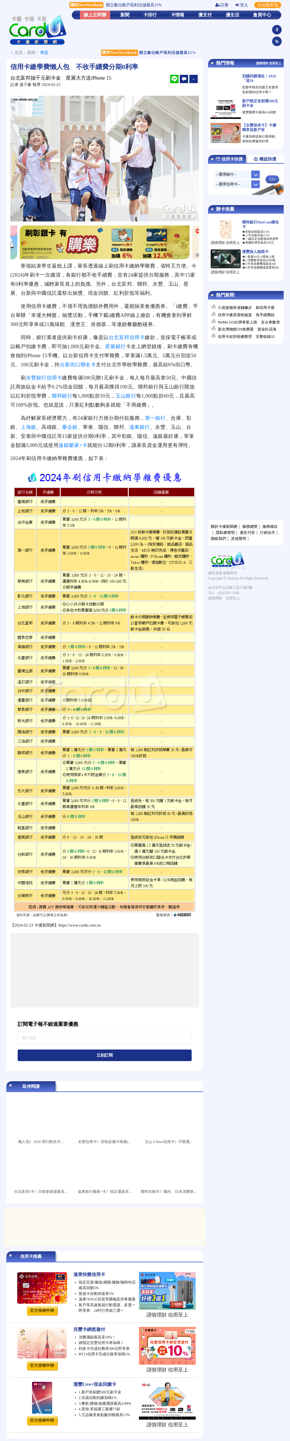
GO (272, 179)
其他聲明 (238, 539)
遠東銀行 (139, 427)
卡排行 (150, 14)
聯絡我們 (218, 539)
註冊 (221, 5)
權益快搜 (264, 159)
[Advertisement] (105, 970)
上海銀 (28, 427)
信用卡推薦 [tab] (31, 1256)
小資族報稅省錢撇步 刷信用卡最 (246, 308)
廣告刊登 (247, 533)
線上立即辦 (95, 14)
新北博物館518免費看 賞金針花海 (247, 329)
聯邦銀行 (62, 396)
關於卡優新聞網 (224, 527)
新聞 (124, 14)
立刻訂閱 (105, 1055)
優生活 (232, 14)
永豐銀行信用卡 (44, 377)
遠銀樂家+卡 (73, 445)
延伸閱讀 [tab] (31, 1086)
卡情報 (177, 14)
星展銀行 (115, 346)
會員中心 (262, 14)
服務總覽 (249, 527)
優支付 (205, 14)
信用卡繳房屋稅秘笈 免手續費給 (246, 315)
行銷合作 (267, 533)
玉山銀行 (125, 396)
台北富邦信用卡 (127, 337)
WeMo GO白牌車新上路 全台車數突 (249, 322)
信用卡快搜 (229, 159)
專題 (44, 52)
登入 (242, 5)
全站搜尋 (267, 5)
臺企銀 (70, 427)
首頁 (19, 52)
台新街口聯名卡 (78, 364)
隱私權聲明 (225, 533)
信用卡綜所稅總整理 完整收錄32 (246, 337)
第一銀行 (155, 418)
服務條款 (270, 527)
